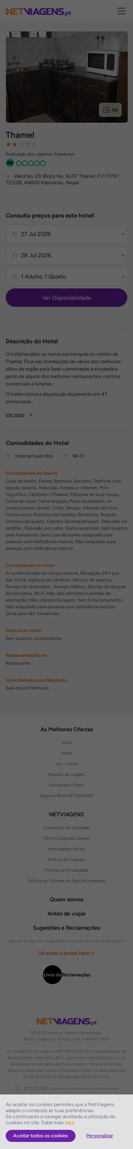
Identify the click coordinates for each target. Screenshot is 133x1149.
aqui (69, 1123)
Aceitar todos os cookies (40, 1136)
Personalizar (99, 1136)
